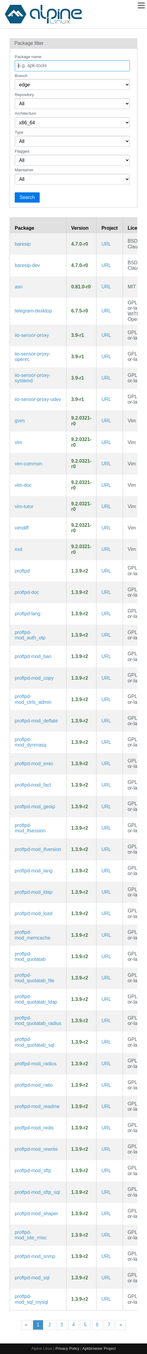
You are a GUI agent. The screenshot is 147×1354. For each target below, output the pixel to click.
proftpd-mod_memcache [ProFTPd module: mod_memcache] (32, 935)
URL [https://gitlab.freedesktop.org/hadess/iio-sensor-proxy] (106, 335)
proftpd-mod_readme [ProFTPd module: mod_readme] (37, 1106)
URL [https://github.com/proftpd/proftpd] (106, 570)
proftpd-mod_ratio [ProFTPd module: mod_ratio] (34, 1085)
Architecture (25, 113)
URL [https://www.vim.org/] (106, 420)
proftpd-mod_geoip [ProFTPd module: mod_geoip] (35, 806)
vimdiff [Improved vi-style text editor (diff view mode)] (22, 527)
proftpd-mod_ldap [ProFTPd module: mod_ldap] (33, 892)
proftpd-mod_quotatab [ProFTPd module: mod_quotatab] (30, 956)
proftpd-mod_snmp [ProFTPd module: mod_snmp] (35, 1256)
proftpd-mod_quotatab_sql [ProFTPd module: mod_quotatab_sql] (34, 1042)
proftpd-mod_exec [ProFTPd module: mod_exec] (34, 763)
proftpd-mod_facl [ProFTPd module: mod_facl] (33, 784)
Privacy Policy (67, 1348)
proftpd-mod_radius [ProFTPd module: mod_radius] (36, 1063)
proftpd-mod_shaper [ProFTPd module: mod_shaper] (36, 1213)
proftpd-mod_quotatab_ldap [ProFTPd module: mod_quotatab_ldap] (36, 999)
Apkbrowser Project (99, 1348)
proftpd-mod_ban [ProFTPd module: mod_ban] (33, 656)
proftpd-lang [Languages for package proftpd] (27, 613)
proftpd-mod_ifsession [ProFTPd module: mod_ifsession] (30, 828)
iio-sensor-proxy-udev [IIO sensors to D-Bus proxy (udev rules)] (38, 399)
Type (19, 132)
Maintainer (24, 170)
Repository (24, 94)
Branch (21, 75)
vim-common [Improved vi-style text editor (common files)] (28, 463)
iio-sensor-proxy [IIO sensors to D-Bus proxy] (32, 335)
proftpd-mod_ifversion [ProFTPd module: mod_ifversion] (38, 849)
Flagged (22, 151)
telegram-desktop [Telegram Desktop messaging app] (33, 310)
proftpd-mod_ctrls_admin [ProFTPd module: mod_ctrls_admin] (33, 699)
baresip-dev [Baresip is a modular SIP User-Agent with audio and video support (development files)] (27, 265)
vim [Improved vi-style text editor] (18, 442)
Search (27, 197)
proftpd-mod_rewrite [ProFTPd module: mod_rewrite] (36, 1149)
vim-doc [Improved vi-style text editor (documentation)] (23, 485)
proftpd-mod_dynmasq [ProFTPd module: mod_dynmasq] (30, 742)
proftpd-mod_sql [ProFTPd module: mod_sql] (32, 1277)
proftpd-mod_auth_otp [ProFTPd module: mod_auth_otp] (30, 635)
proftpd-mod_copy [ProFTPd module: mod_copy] (34, 678)
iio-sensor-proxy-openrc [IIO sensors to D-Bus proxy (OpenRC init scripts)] (33, 356)
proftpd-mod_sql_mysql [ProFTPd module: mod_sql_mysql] (31, 1299)
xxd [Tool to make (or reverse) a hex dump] (18, 549)
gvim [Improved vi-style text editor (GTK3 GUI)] (20, 420)
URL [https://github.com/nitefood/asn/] (106, 286)
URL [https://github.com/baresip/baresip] (106, 244)
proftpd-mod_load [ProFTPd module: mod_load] (33, 913)
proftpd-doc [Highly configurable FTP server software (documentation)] (27, 592)
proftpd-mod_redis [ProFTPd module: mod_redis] (34, 1127)
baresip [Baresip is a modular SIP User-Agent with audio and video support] (22, 244)
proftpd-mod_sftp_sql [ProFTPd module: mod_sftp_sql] (37, 1192)
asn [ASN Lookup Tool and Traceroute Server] (19, 286)
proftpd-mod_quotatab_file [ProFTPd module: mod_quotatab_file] (34, 978)
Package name (28, 56)
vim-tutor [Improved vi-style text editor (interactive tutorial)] (24, 506)
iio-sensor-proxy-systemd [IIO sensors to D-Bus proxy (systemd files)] (33, 378)
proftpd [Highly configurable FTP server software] (22, 570)
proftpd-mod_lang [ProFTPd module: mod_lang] (33, 870)
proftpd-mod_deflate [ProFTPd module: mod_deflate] (36, 720)
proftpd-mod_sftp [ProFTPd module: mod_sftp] (33, 1170)
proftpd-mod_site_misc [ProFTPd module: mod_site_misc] (31, 1235)
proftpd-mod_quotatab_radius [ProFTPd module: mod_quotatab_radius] (38, 1020)
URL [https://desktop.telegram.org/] (106, 310)
